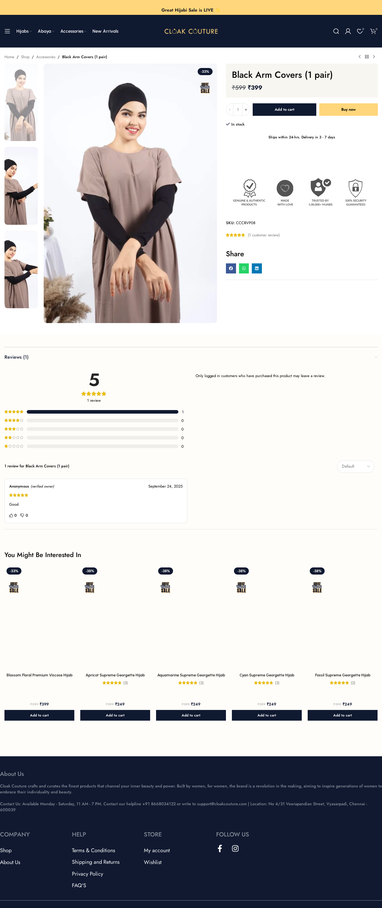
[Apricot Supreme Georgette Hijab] (115, 617)
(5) (125, 683)
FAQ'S (79, 885)
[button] (231, 268)
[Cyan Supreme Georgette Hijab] (267, 617)
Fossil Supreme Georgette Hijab (342, 675)
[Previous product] (359, 57)
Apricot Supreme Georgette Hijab (115, 675)
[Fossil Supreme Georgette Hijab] (343, 617)
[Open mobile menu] (7, 31)
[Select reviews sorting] (356, 466)
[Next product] (374, 57)
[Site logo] (191, 31)
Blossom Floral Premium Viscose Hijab (40, 675)
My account (157, 850)
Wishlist (152, 862)
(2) (353, 683)
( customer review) (264, 235)
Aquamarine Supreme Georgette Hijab (191, 675)
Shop (25, 57)
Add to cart (284, 109)
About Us (10, 862)
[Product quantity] (237, 109)
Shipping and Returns (96, 862)
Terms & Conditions (93, 850)
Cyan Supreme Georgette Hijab (267, 675)
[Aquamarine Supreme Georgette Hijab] (191, 617)
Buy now (348, 109)
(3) (201, 683)
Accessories (45, 57)
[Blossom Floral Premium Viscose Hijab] (39, 617)
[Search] (336, 31)
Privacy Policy (87, 874)
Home (9, 57)
